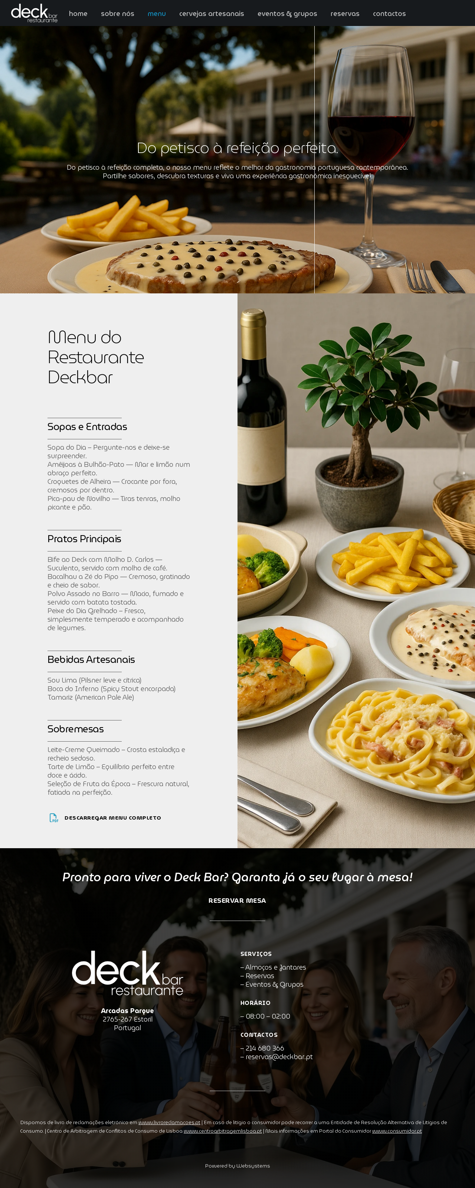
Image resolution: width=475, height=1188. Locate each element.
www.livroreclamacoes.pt (169, 1122)
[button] (15, 1173)
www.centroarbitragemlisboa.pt (223, 1131)
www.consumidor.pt (397, 1131)
